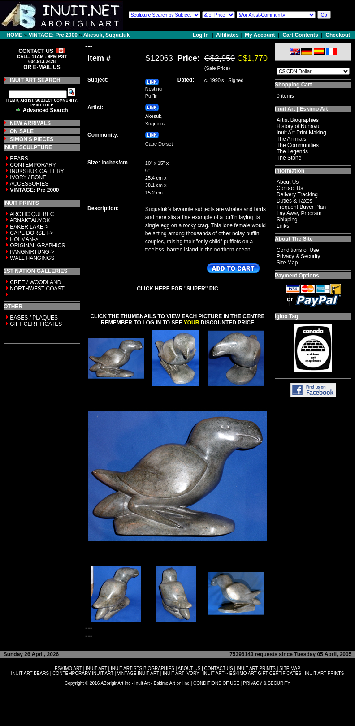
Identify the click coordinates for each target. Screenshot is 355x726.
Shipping (287, 219)
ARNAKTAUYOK (30, 220)
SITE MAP (289, 668)
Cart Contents (300, 35)
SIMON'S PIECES (32, 139)
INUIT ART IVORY (181, 673)
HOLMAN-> (24, 239)
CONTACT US (218, 668)
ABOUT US (189, 668)
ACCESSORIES (29, 184)
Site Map (287, 262)
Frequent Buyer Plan (301, 207)
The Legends (292, 151)
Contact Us (290, 188)
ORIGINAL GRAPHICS (37, 245)
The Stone (289, 158)
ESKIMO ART (68, 668)
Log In (201, 35)
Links (283, 226)
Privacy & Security (298, 256)
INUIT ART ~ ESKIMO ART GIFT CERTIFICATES (252, 673)
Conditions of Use (298, 250)
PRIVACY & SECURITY (266, 683)
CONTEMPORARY (33, 165)
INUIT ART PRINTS (256, 668)
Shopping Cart (293, 85)
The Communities (298, 145)
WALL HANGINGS (32, 258)
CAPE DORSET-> (31, 233)
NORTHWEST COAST (37, 288)
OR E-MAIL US (41, 67)
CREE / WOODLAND (35, 282)
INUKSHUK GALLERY (37, 171)
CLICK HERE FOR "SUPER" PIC (177, 288)
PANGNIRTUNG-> (32, 252)
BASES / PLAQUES (34, 318)
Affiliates (227, 35)
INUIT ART (96, 668)
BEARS (19, 159)
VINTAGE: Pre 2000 (53, 35)
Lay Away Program (299, 213)
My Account (260, 35)
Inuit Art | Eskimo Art (301, 109)
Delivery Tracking (297, 194)
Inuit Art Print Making (301, 133)
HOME (14, 35)
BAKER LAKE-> (29, 227)
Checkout (337, 35)
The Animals (291, 139)
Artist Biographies (298, 120)
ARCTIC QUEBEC (32, 214)
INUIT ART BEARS (30, 673)
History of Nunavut (299, 126)
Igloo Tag (286, 316)
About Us (288, 182)
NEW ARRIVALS (30, 123)
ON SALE (22, 131)
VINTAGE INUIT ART (138, 673)
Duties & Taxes (294, 201)
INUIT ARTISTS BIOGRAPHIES (142, 668)
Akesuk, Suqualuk (106, 35)
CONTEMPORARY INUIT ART (82, 673)
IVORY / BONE (28, 177)
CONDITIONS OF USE (216, 683)
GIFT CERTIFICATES (36, 324)
